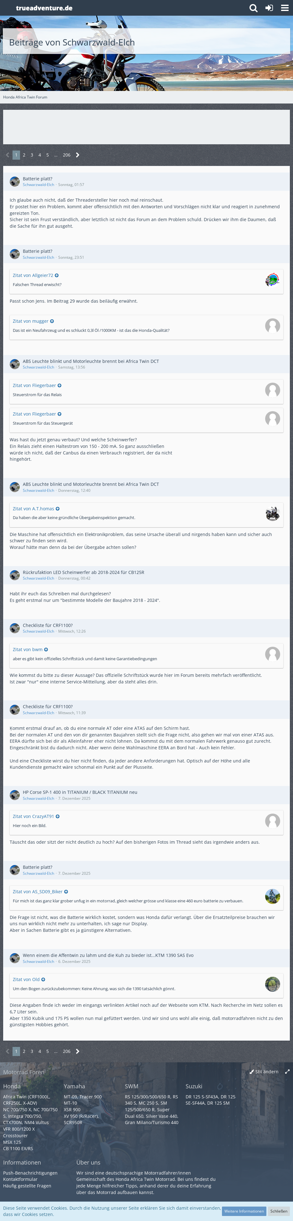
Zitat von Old (26, 979)
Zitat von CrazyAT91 (33, 816)
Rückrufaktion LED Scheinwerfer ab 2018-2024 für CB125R (83, 572)
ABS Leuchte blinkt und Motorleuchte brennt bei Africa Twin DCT (91, 361)
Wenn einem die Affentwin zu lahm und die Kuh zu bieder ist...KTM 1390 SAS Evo (108, 955)
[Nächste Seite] (77, 155)
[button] (285, 8)
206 (66, 155)
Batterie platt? (37, 179)
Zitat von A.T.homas (33, 509)
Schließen (278, 1211)
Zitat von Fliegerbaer (34, 385)
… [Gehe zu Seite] (56, 155)
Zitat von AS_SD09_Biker (38, 892)
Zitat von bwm (28, 649)
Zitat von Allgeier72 (33, 275)
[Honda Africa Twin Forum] (128, 8)
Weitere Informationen (244, 1211)
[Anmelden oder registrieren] (269, 8)
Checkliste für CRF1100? (48, 625)
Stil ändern (267, 1072)
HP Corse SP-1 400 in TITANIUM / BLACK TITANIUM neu (80, 792)
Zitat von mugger (31, 321)
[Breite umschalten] (287, 1072)
